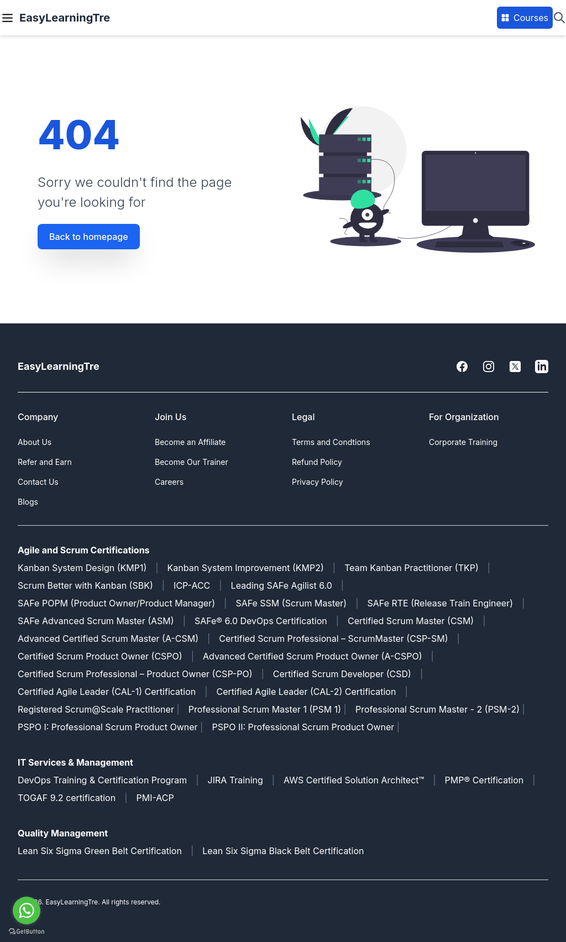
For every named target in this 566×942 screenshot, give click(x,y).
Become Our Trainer (191, 462)
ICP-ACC (192, 585)
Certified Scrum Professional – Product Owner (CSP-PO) (135, 673)
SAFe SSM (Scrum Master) (291, 603)
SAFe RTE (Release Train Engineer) (440, 603)
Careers (169, 481)
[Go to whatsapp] (26, 910)
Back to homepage (88, 236)
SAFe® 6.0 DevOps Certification (261, 620)
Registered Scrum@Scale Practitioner (96, 709)
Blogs (28, 501)
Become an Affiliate (190, 442)
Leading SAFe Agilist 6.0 (281, 585)
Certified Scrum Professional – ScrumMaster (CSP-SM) (333, 638)
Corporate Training (463, 442)
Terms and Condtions (331, 442)
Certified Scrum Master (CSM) (411, 620)
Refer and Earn (45, 462)
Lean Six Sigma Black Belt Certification (283, 850)
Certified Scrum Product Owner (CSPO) (100, 656)
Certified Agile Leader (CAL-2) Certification (306, 691)
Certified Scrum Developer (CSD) (342, 673)
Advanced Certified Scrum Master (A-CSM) (108, 638)
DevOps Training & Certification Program (102, 780)
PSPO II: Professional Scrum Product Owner (304, 726)
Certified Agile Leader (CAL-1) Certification (107, 691)
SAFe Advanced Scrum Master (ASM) (96, 620)
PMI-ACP (155, 797)
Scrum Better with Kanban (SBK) (85, 585)
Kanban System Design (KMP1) (82, 567)
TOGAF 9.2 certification (67, 797)
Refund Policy (317, 462)
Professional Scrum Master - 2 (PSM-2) (437, 709)
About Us (34, 442)
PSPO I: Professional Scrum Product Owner (108, 726)
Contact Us (38, 481)
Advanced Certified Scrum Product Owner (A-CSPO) (312, 656)
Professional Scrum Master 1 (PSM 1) (264, 709)
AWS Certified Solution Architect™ (354, 780)
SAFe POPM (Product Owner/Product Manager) (116, 603)
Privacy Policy (317, 481)
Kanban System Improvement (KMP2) (245, 567)
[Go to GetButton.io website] (26, 931)
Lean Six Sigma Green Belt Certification (100, 850)
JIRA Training (235, 780)
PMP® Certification (484, 780)
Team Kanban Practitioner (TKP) (411, 567)
